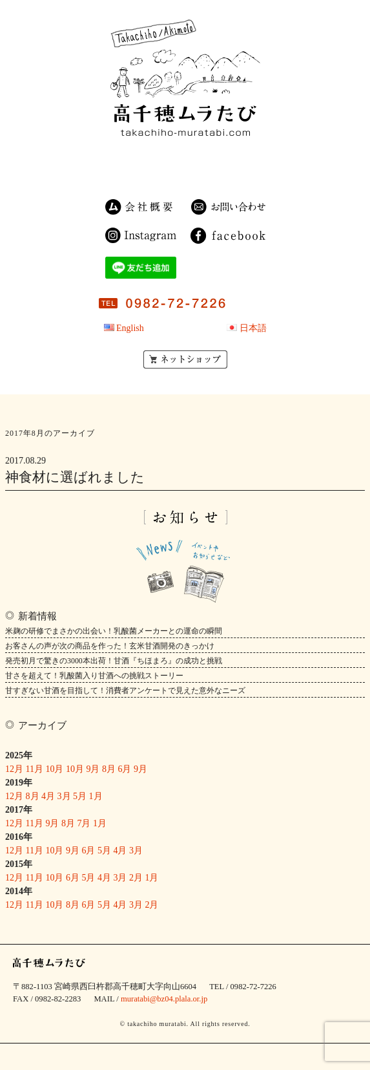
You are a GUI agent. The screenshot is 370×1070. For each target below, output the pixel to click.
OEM (214, 171)
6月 (124, 769)
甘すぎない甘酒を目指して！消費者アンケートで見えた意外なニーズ (125, 690)
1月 (96, 796)
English (130, 328)
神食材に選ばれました (75, 477)
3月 (64, 796)
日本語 (253, 328)
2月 (136, 878)
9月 (92, 769)
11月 (34, 769)
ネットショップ (185, 359)
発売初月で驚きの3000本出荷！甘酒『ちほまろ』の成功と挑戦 (113, 660)
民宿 (135, 156)
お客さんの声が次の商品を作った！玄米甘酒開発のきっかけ (109, 645)
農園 (227, 156)
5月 (80, 796)
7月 (83, 823)
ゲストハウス (151, 171)
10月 (54, 769)
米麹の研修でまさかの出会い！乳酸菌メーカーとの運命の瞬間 (113, 631)
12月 (14, 769)
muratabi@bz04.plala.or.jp (164, 998)
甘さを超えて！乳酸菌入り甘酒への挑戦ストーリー (94, 675)
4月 (48, 796)
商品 (180, 156)
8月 (109, 769)
